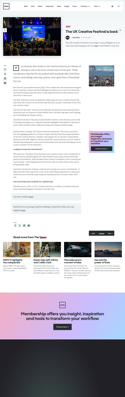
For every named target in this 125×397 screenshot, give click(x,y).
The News (101, 233)
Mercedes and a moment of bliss (72, 261)
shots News (76, 37)
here (31, 196)
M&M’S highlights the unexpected (12, 261)
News (68, 26)
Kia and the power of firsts (102, 261)
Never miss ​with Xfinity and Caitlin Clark (46, 261)
